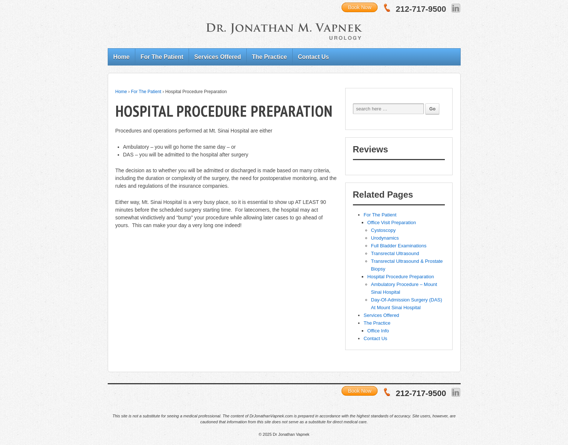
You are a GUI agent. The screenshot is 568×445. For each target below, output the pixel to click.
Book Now (359, 7)
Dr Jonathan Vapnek (291, 434)
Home (121, 57)
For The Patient (161, 57)
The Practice (269, 57)
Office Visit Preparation (391, 222)
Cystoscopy (383, 230)
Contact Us (313, 57)
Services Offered (217, 57)
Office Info (378, 330)
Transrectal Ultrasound (395, 253)
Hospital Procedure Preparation (400, 276)
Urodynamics (385, 238)
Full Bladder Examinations (398, 245)
